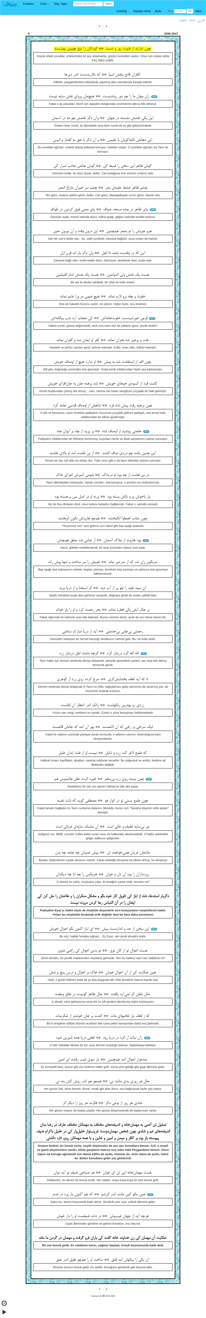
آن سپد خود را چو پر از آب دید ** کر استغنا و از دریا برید (103, 588)
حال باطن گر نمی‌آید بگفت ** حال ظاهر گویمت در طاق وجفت (103, 994)
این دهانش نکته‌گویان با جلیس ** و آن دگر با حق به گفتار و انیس (103, 140)
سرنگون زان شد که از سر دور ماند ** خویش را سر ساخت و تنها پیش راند (103, 562)
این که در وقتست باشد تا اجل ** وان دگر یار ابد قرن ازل (103, 253)
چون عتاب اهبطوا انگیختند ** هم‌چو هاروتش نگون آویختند (103, 518)
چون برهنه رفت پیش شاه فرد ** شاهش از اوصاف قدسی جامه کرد (103, 405)
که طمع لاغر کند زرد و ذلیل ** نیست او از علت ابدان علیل (103, 753)
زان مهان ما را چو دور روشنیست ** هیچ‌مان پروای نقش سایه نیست (99, 96)
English (183, 20)
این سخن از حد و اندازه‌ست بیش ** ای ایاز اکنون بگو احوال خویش (99, 929)
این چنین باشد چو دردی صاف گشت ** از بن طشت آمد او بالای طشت (103, 453)
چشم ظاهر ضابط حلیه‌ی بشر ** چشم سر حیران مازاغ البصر (103, 187)
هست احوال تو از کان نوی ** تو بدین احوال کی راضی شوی (103, 950)
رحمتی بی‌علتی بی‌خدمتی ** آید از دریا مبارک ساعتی (103, 631)
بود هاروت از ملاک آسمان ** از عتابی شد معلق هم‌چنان (99, 540)
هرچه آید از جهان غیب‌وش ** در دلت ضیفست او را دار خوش (103, 1216)
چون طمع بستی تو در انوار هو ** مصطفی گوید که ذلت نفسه (103, 800)
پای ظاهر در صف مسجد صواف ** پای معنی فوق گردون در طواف (99, 209)
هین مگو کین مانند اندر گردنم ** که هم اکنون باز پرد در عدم (99, 1194)
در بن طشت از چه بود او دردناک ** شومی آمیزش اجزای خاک (103, 475)
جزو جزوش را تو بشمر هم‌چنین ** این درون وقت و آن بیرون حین (103, 231)
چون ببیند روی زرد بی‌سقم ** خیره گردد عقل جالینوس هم (99, 779)
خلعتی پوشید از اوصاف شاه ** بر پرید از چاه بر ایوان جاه (99, 431)
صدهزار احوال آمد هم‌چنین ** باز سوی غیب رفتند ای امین (103, 1059)
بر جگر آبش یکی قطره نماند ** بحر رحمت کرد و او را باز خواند (103, 610)
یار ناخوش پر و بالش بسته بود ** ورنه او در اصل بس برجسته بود (103, 496)
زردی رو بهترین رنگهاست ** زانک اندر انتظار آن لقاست (103, 705)
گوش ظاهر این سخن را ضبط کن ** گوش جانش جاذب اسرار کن (103, 166)
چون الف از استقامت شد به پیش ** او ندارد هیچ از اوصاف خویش (103, 362)
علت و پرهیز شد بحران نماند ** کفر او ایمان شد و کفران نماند (103, 340)
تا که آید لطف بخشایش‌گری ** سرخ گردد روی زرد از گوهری (103, 679)
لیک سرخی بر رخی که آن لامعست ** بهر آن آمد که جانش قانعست (103, 727)
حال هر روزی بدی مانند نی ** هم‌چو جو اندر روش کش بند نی (103, 1081)
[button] (29, 4)
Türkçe (192, 20)
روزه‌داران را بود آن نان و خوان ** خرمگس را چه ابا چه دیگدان (103, 874)
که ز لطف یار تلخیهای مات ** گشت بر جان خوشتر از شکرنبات (103, 1016)
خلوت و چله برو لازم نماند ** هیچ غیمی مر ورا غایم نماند (103, 296)
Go (190, 11)
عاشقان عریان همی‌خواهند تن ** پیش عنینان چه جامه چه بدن (103, 852)
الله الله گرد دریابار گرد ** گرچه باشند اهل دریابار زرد (99, 653)
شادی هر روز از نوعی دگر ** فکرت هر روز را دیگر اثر (103, 1103)
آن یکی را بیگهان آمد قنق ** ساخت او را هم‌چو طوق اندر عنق (103, 1259)
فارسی (200, 20)
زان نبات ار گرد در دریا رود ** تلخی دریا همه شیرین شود (99, 1037)
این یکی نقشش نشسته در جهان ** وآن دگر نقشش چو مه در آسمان (103, 118)
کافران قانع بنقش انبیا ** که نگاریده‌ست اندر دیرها (103, 74)
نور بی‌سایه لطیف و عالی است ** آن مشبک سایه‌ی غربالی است (103, 826)
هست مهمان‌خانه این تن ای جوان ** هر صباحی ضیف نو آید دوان (103, 1172)
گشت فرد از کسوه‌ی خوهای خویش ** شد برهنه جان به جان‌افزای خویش (103, 383)
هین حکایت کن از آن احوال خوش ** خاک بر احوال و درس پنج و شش (103, 972)
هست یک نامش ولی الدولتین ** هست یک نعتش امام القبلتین (103, 275)
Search (108, 4)
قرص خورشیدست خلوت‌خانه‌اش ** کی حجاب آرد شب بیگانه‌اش (99, 318)
